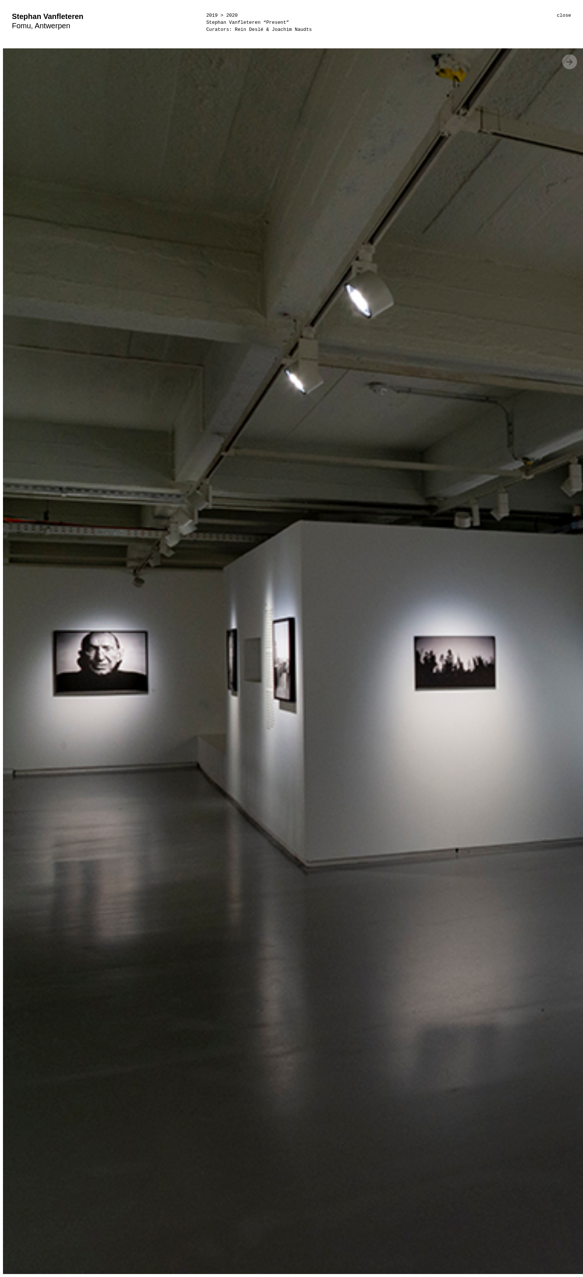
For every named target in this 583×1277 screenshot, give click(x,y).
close (564, 15)
